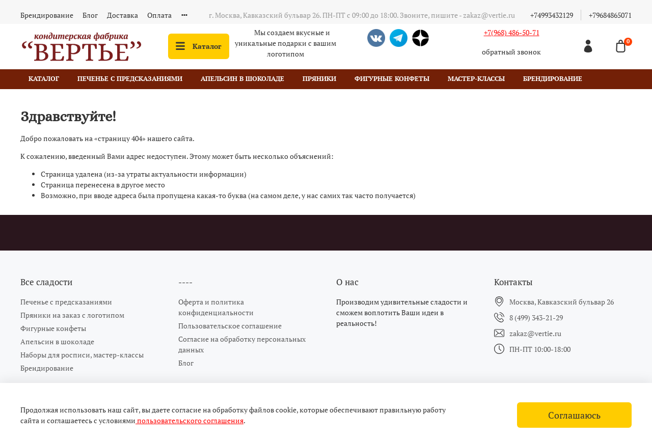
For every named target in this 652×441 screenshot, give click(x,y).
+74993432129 (551, 15)
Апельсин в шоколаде (242, 78)
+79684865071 (610, 15)
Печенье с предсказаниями (129, 78)
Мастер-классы (476, 78)
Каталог (199, 46)
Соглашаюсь (574, 415)
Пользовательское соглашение (230, 325)
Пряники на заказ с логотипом (72, 315)
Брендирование (46, 15)
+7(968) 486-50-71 (511, 32)
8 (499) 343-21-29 (536, 317)
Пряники (319, 78)
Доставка (122, 15)
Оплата (159, 15)
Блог (90, 15)
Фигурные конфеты (392, 78)
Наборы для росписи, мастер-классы (82, 355)
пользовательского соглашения (189, 420)
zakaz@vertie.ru (535, 333)
